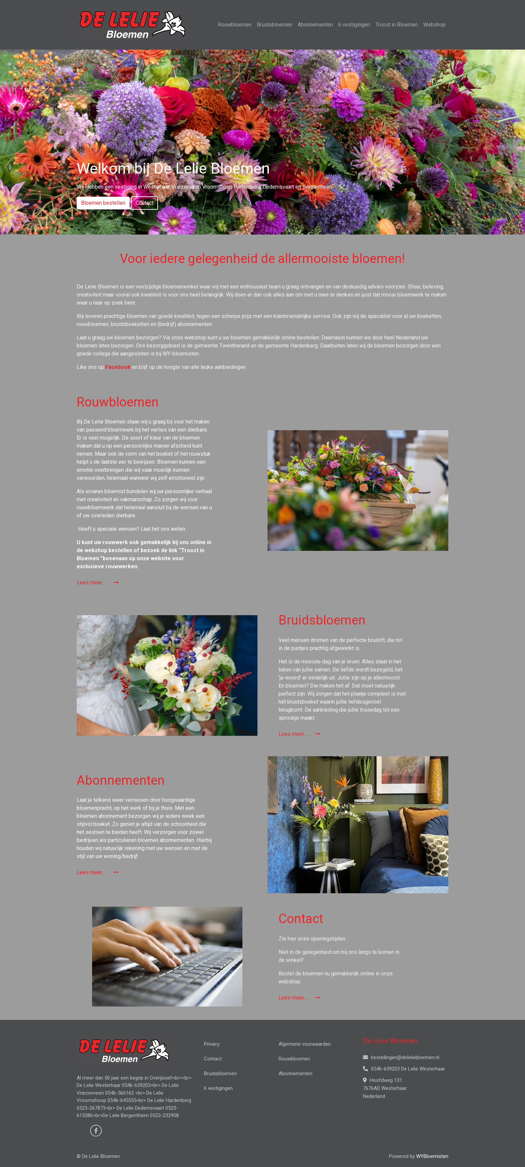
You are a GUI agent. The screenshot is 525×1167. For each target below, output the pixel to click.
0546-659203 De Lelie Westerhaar (404, 1069)
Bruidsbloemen (274, 24)
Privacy (212, 1044)
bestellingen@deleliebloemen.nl (401, 1057)
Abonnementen (315, 24)
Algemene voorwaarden (305, 1044)
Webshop (434, 24)
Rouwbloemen (234, 24)
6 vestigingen (354, 24)
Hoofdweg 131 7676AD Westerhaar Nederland (385, 1088)
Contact (144, 203)
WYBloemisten (432, 1156)
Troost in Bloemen (396, 24)
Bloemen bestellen (103, 203)
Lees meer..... (98, 582)
